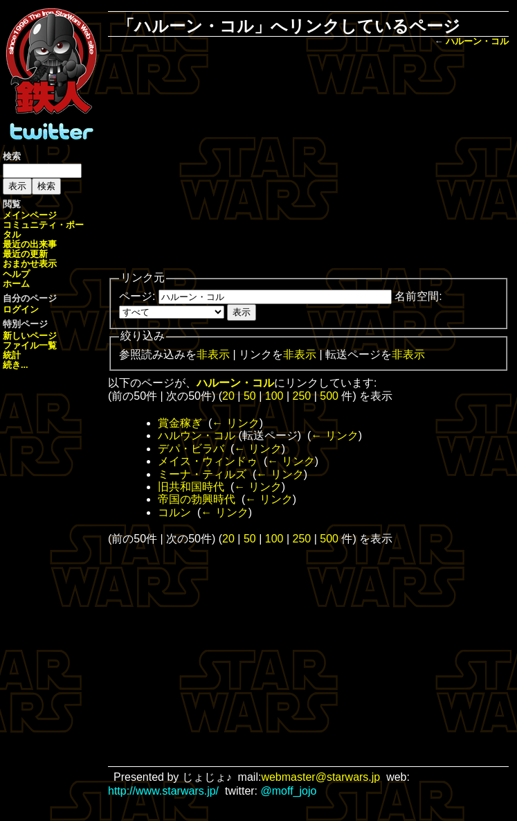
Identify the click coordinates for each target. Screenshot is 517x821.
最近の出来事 (30, 244)
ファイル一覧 (30, 345)
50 (250, 396)
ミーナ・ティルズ (202, 474)
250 (302, 396)
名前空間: (418, 296)
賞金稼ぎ (180, 423)
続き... (15, 365)
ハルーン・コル (477, 41)
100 (274, 396)
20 (228, 396)
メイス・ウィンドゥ (207, 461)
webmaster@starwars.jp (320, 777)
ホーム (16, 284)
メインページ (30, 215)
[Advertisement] (318, 160)
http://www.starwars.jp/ (163, 791)
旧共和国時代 (191, 487)
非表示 (213, 354)
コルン (174, 512)
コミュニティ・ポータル (43, 230)
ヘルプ (16, 274)
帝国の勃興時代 (196, 499)
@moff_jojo (289, 791)
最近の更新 (25, 254)
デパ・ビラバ (191, 448)
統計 (12, 355)
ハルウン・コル (196, 435)
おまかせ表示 (30, 263)
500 (329, 396)
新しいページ (30, 335)
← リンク (235, 423)
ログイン (21, 309)
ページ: (137, 296)
